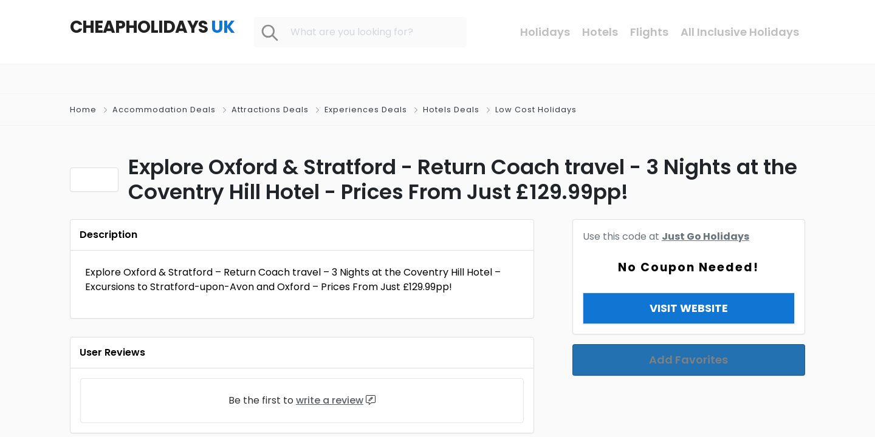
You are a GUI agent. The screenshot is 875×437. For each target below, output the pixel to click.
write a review (329, 400)
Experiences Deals (365, 109)
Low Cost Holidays (536, 109)
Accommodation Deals (164, 109)
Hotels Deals (451, 109)
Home (83, 109)
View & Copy (688, 292)
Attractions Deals (270, 109)
